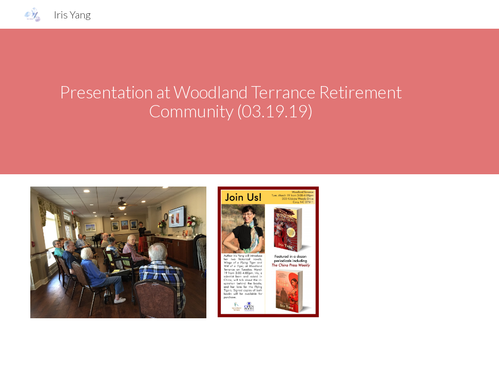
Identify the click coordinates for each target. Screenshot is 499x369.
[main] (230, 101)
